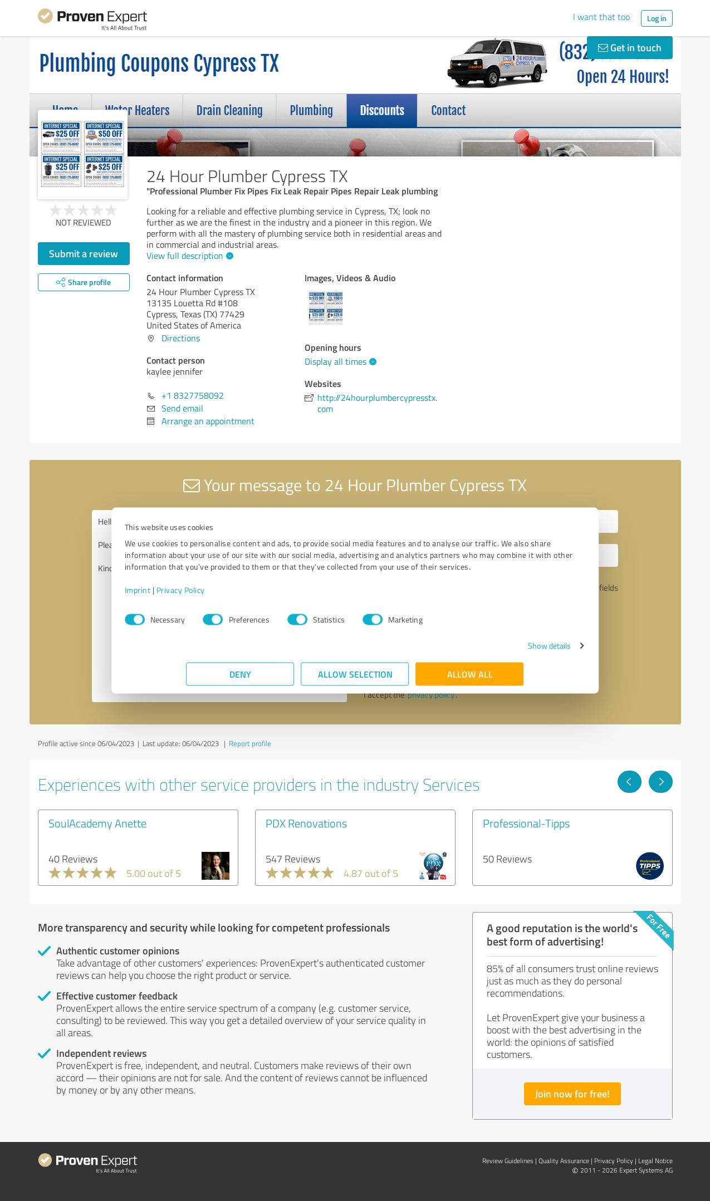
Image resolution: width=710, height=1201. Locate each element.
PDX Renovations (306, 823)
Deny (240, 679)
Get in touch (630, 47)
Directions (180, 338)
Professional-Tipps (526, 823)
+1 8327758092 (192, 395)
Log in (657, 18)
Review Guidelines (507, 1160)
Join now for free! (572, 1093)
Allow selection (355, 679)
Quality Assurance (563, 1160)
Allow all (470, 679)
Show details (487, 651)
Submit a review (83, 253)
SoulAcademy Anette (97, 823)
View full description (188, 255)
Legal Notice (655, 1160)
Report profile (250, 743)
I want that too (601, 17)
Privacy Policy (242, 595)
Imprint (200, 595)
